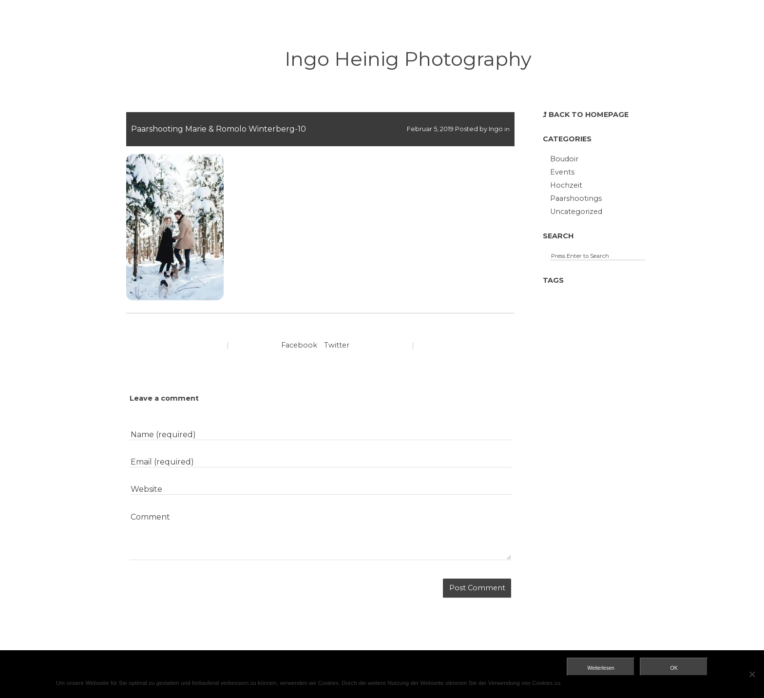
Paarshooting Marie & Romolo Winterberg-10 (218, 129)
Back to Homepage (586, 114)
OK (674, 668)
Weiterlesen (601, 668)
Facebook (299, 345)
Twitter (336, 345)
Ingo (496, 129)
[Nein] (752, 674)
